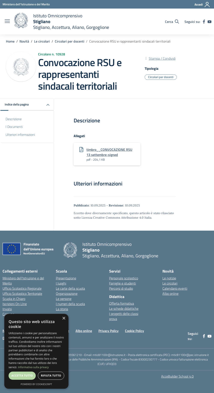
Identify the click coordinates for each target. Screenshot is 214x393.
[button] (27, 105)
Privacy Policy (108, 330)
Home (10, 41)
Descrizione (14, 119)
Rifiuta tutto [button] (51, 375)
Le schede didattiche (123, 308)
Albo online (170, 293)
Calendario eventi (174, 288)
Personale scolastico (123, 278)
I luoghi (61, 283)
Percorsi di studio (121, 288)
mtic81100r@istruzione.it (109, 355)
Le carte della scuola (70, 288)
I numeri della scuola (70, 303)
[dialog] (36, 351)
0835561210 (73, 355)
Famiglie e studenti (122, 283)
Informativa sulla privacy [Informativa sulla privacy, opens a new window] (33, 367)
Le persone (63, 298)
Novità (24, 41)
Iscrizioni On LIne (15, 303)
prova (113, 318)
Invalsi (7, 308)
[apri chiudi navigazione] (7, 21)
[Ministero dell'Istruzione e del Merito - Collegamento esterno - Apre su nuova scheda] (26, 4)
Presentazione (66, 278)
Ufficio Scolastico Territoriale (22, 293)
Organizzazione (66, 293)
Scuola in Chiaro (14, 298)
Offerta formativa (121, 303)
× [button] (63, 318)
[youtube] (209, 22)
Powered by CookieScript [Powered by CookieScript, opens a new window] (36, 384)
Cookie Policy (134, 330)
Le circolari (42, 41)
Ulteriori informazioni (20, 134)
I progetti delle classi (123, 313)
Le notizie (169, 278)
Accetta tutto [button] (22, 375)
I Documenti (14, 126)
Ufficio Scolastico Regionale (22, 288)
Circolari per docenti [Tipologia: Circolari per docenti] (160, 77)
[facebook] (204, 22)
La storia (62, 308)
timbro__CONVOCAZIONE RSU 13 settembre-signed (109, 152)
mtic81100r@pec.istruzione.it (190, 355)
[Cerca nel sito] (172, 21)
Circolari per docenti (69, 41)
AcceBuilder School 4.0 (177, 376)
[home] (61, 21)
